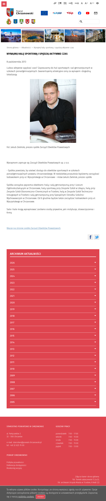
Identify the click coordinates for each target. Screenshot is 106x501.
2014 (12, 342)
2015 (12, 335)
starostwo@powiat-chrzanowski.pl (27, 442)
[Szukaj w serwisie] (81, 21)
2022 (12, 289)
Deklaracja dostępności (16, 465)
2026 (12, 263)
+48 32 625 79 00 (17, 445)
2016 (12, 329)
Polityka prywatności (15, 462)
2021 (12, 296)
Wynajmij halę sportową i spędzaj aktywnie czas (54, 47)
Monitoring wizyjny (14, 468)
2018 (12, 316)
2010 (12, 369)
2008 (12, 382)
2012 (12, 355)
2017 (12, 322)
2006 (12, 395)
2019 (12, 309)
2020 (12, 302)
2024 (12, 276)
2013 (12, 349)
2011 (12, 362)
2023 (12, 282)
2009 (12, 375)
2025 (12, 269)
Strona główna (12, 47)
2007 (12, 389)
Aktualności (26, 47)
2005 (12, 402)
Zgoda (40, 497)
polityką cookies (26, 496)
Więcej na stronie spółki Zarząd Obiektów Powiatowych (34, 228)
